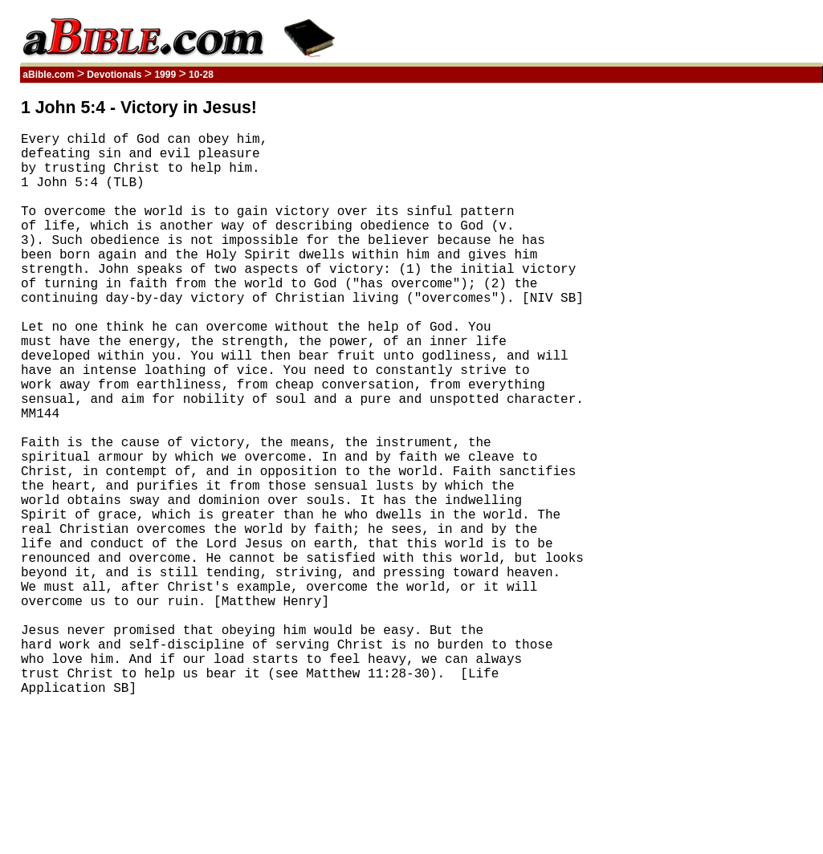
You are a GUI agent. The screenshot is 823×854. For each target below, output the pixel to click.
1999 (165, 74)
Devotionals (114, 74)
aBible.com (48, 74)
